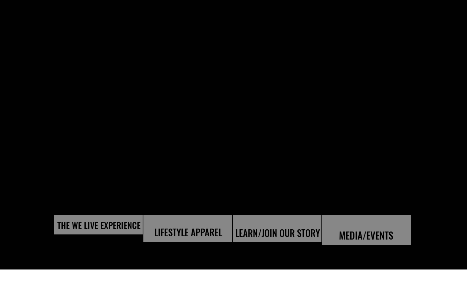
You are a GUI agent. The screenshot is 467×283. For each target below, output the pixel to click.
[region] (98, 224)
